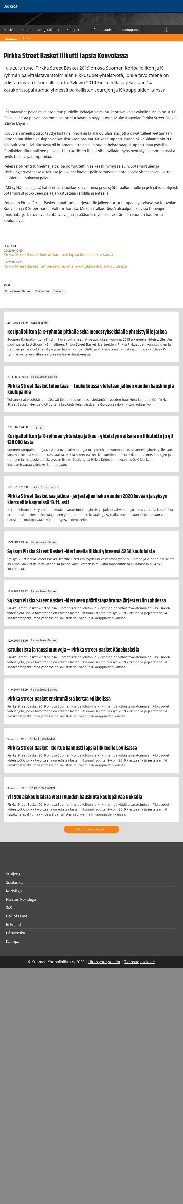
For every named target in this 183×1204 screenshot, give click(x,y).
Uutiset (109, 29)
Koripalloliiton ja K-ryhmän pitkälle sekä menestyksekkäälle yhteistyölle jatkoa (87, 332)
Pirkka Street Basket (18, 291)
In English (14, 924)
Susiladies (14, 882)
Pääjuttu (59, 291)
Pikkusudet (42, 291)
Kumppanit (130, 29)
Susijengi (36, 427)
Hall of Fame (16, 916)
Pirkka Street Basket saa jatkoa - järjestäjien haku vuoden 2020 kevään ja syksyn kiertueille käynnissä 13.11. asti (87, 499)
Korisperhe (75, 29)
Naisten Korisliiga (21, 899)
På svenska (15, 933)
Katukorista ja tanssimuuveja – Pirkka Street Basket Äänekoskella (73, 650)
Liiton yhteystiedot (104, 961)
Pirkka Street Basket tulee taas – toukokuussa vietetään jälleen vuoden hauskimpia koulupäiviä (90, 389)
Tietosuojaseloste (139, 961)
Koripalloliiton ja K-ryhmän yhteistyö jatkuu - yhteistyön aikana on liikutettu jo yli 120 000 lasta (90, 439)
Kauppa (12, 941)
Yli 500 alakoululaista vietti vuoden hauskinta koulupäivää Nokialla (74, 797)
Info (94, 29)
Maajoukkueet (48, 29)
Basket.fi (11, 38)
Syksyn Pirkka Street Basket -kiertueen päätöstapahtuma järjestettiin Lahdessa (86, 601)
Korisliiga (14, 890)
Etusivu (9, 29)
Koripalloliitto (39, 323)
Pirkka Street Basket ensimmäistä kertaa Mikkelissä (59, 699)
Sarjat (26, 29)
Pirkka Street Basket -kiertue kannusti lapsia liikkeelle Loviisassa (72, 748)
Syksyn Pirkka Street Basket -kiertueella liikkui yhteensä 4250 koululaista (81, 552)
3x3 (9, 907)
